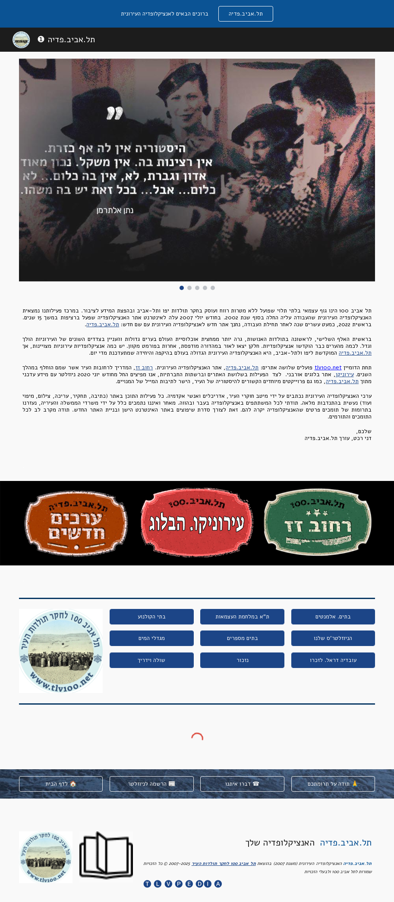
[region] (197, 14)
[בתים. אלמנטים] (333, 616)
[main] (197, 374)
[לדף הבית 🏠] (61, 784)
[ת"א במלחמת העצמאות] (242, 616)
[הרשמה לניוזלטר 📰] (151, 784)
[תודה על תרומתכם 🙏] (333, 784)
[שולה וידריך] (151, 660)
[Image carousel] (197, 174)
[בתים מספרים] (242, 638)
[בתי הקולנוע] (151, 616)
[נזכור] (242, 660)
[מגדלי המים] (151, 638)
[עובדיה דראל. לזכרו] (333, 660)
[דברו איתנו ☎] (242, 784)
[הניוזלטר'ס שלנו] (333, 638)
